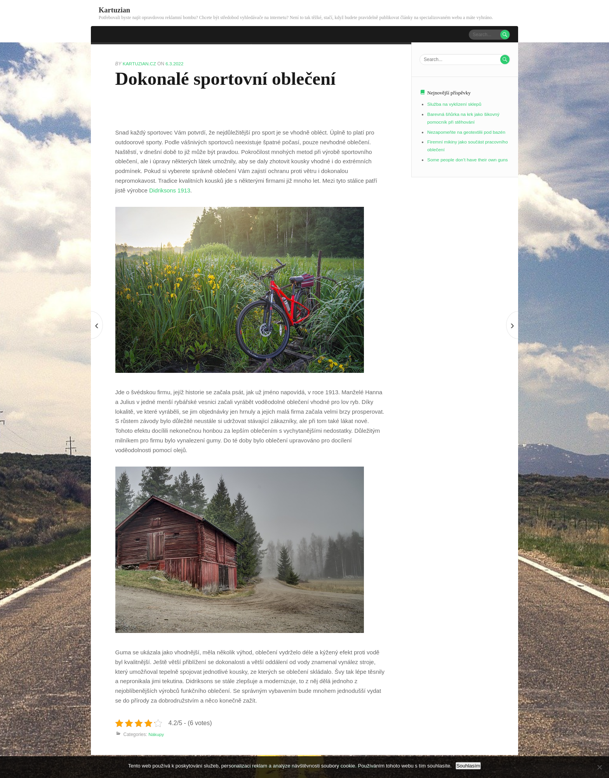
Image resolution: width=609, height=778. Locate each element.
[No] (599, 767)
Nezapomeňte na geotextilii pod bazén (466, 132)
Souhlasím (468, 766)
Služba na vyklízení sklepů (454, 104)
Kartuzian (114, 10)
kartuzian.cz (140, 63)
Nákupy (156, 734)
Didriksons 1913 (169, 190)
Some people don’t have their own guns (468, 159)
